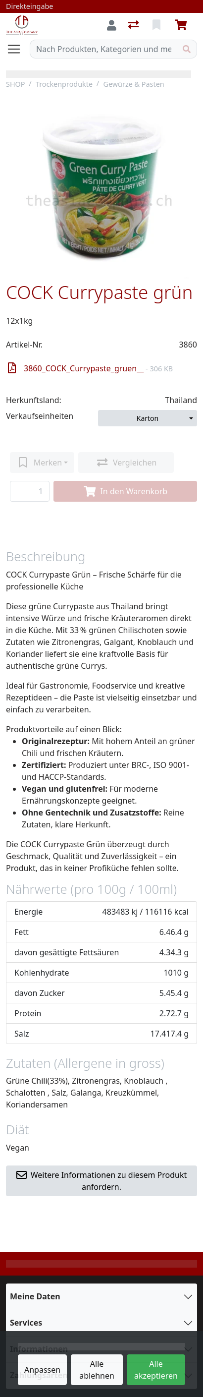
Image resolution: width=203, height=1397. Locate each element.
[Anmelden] (111, 25)
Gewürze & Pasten (133, 84)
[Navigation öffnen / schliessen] (18, 49)
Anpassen (42, 1369)
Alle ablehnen (96, 1369)
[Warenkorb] (182, 25)
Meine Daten (35, 1296)
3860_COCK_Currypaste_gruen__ (90, 368)
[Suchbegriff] (103, 49)
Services (26, 1322)
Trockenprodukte (64, 84)
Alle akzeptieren (156, 1369)
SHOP (15, 84)
